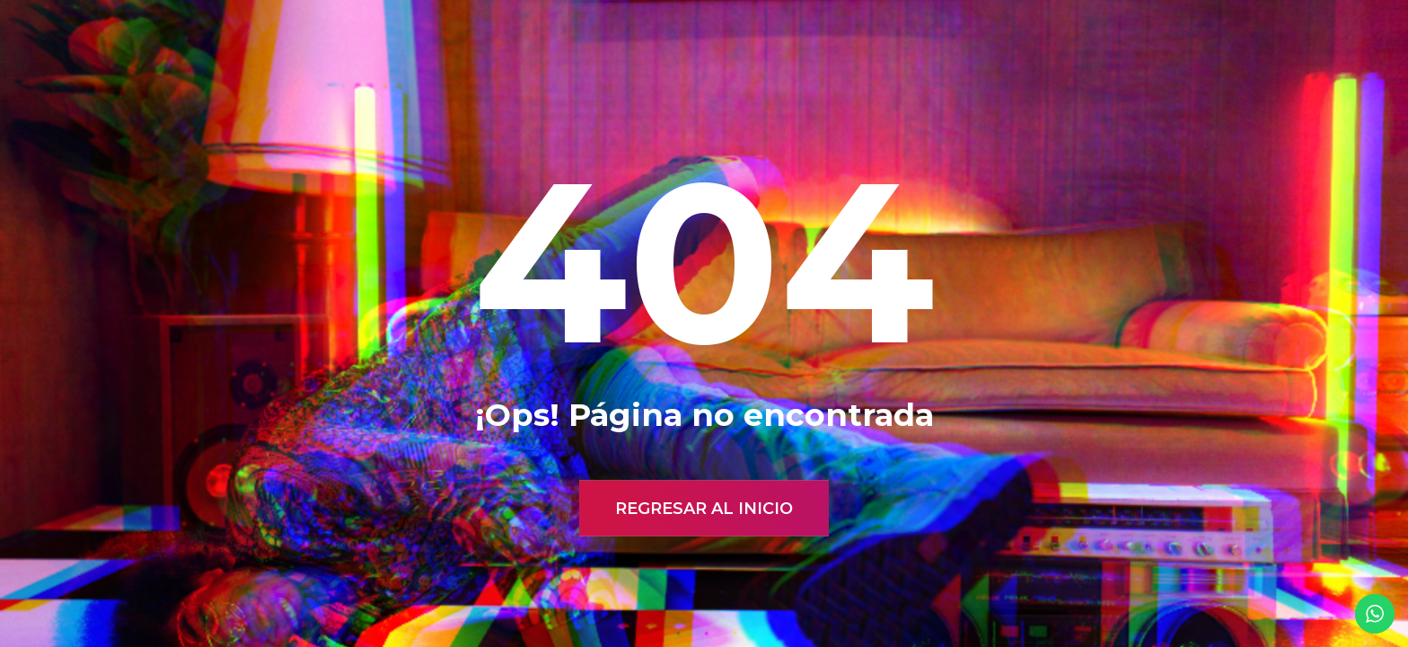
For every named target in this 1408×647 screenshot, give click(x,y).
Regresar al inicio (704, 508)
